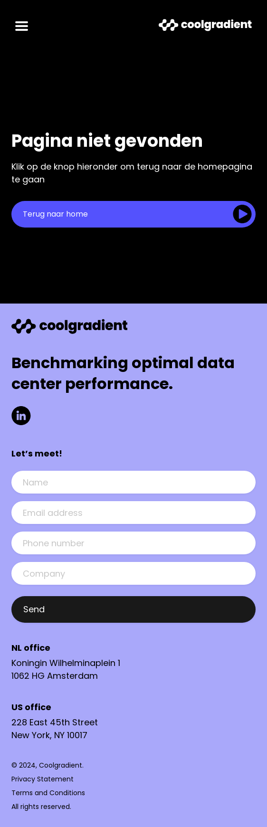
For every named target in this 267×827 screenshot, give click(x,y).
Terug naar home (55, 214)
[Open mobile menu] (21, 26)
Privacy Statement (42, 779)
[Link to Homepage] (205, 27)
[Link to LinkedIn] (21, 417)
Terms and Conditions (48, 793)
